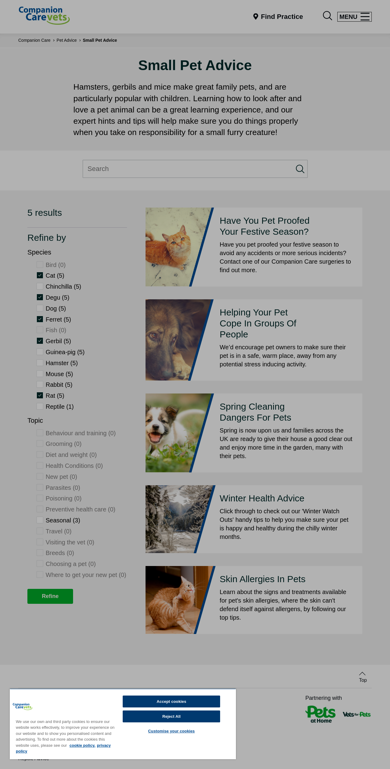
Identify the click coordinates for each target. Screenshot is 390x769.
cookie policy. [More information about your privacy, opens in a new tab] (82, 745)
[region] (123, 724)
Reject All (171, 716)
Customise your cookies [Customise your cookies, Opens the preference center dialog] (171, 731)
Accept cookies (171, 701)
